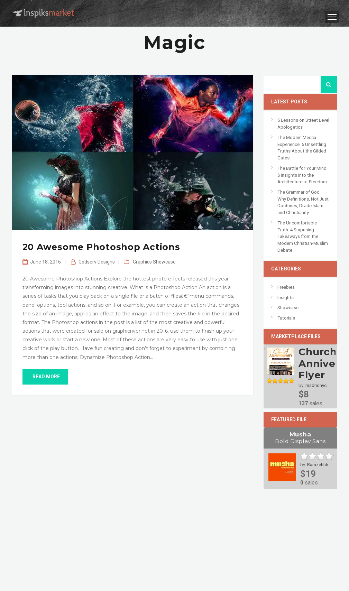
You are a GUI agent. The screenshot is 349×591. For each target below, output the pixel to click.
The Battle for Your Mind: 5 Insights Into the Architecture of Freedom (302, 175)
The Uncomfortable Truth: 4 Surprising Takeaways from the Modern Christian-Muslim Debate (302, 236)
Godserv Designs (97, 262)
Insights (285, 297)
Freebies (286, 287)
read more (45, 376)
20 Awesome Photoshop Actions (101, 247)
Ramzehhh (317, 464)
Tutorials (286, 318)
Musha (300, 438)
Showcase (164, 262)
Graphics (142, 262)
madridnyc (316, 385)
